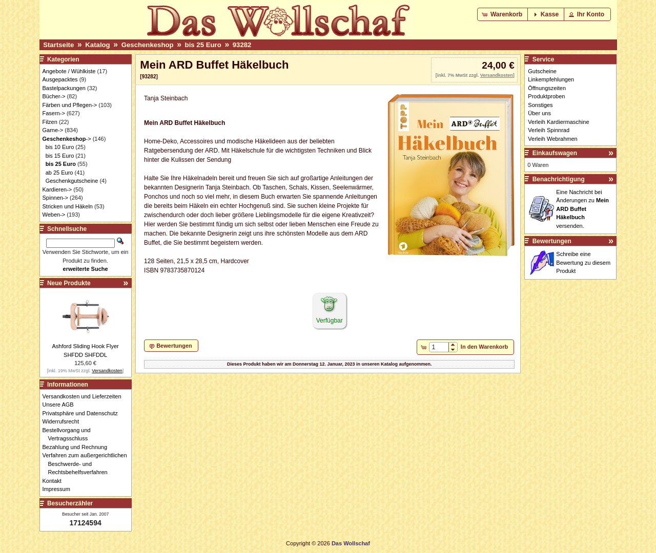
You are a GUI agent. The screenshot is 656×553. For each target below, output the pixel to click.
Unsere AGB (61, 404)
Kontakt (54, 481)
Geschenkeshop (147, 45)
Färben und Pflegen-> (70, 105)
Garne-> (53, 130)
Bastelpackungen (64, 88)
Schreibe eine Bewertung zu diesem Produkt (583, 262)
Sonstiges (540, 105)
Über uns (539, 113)
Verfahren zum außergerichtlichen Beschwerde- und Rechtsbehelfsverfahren (87, 463)
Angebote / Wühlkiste (69, 71)
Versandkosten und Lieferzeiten (84, 396)
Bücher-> (54, 96)
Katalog (97, 45)
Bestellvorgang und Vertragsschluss (69, 434)
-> (67, 139)
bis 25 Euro (203, 45)
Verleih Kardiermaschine (558, 122)
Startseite (58, 45)
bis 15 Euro (60, 156)
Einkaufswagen (554, 153)
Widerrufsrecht (63, 421)
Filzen (50, 122)
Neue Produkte (69, 283)
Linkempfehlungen (551, 79)
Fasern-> (54, 113)
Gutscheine (542, 71)
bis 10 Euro (60, 147)
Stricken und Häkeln (68, 206)
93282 (242, 45)
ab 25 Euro (59, 172)
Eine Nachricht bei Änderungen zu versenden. (582, 209)
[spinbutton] (439, 347)
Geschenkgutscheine (72, 181)
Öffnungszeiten (547, 88)
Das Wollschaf (351, 543)
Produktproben (546, 96)
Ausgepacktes (60, 79)
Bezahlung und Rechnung (78, 447)
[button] (503, 14)
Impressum (59, 489)
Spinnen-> (55, 198)
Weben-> (54, 214)
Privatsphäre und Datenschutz (83, 413)
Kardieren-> (57, 189)
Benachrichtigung (558, 179)
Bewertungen (551, 241)
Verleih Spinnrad (548, 130)
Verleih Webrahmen (552, 139)
